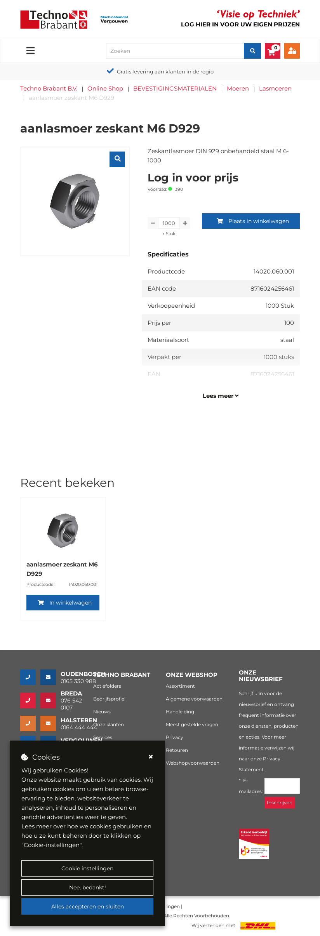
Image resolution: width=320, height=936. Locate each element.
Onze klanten (108, 724)
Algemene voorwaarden (194, 699)
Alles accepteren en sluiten (87, 906)
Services (102, 737)
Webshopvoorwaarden (192, 763)
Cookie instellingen (87, 868)
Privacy (174, 737)
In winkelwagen (65, 602)
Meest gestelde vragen (192, 724)
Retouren (177, 750)
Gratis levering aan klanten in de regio (165, 71)
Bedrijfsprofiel (109, 699)
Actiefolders (107, 686)
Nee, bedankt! (87, 887)
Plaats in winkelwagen (253, 221)
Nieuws (102, 712)
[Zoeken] (252, 51)
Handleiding (180, 712)
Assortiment (180, 686)
